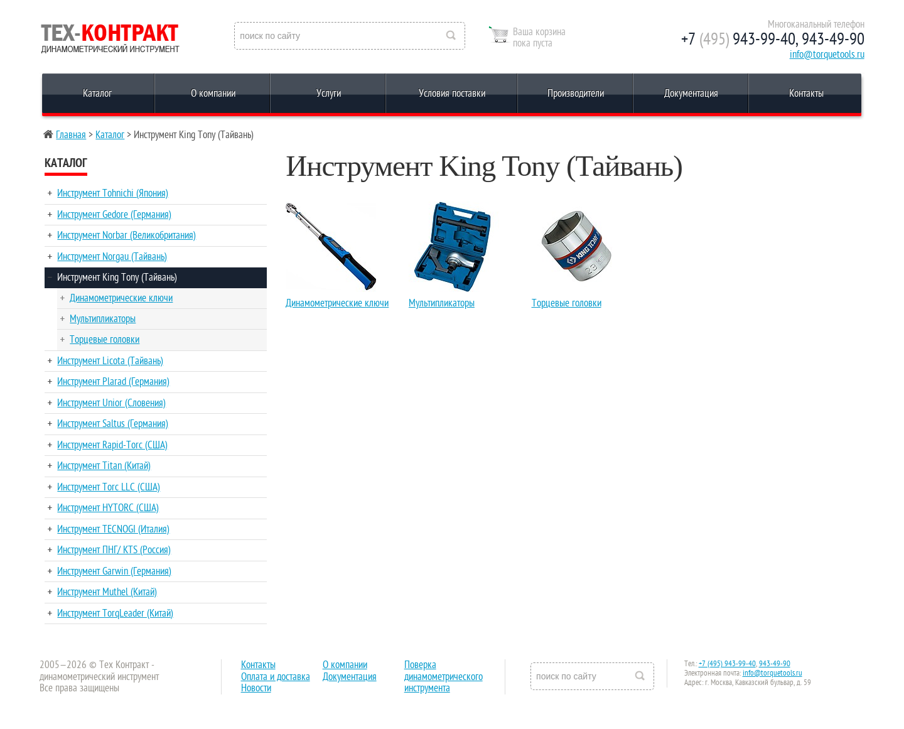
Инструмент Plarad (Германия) (113, 381)
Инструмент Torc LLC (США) (108, 487)
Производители (575, 93)
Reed (110, 36)
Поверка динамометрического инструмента (443, 676)
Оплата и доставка (275, 677)
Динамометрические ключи (121, 298)
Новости (256, 688)
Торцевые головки (104, 339)
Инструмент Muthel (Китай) (107, 592)
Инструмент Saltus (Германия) (112, 424)
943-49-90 (774, 664)
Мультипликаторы (103, 319)
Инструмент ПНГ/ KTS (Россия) (114, 550)
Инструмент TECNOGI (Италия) (113, 529)
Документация (691, 93)
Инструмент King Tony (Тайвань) (117, 277)
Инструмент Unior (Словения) (111, 403)
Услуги (328, 93)
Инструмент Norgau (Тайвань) (112, 257)
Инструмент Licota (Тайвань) (110, 361)
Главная (71, 135)
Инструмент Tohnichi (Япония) (112, 193)
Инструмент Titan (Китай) (104, 466)
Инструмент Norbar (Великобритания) (126, 235)
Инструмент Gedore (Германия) (114, 214)
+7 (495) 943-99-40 (727, 664)
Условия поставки (452, 93)
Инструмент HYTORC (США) (108, 508)
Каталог (97, 93)
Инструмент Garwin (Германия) (114, 571)
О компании (213, 93)
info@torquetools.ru (827, 54)
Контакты (806, 93)
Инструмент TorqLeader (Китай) (115, 613)
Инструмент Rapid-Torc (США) (112, 445)
